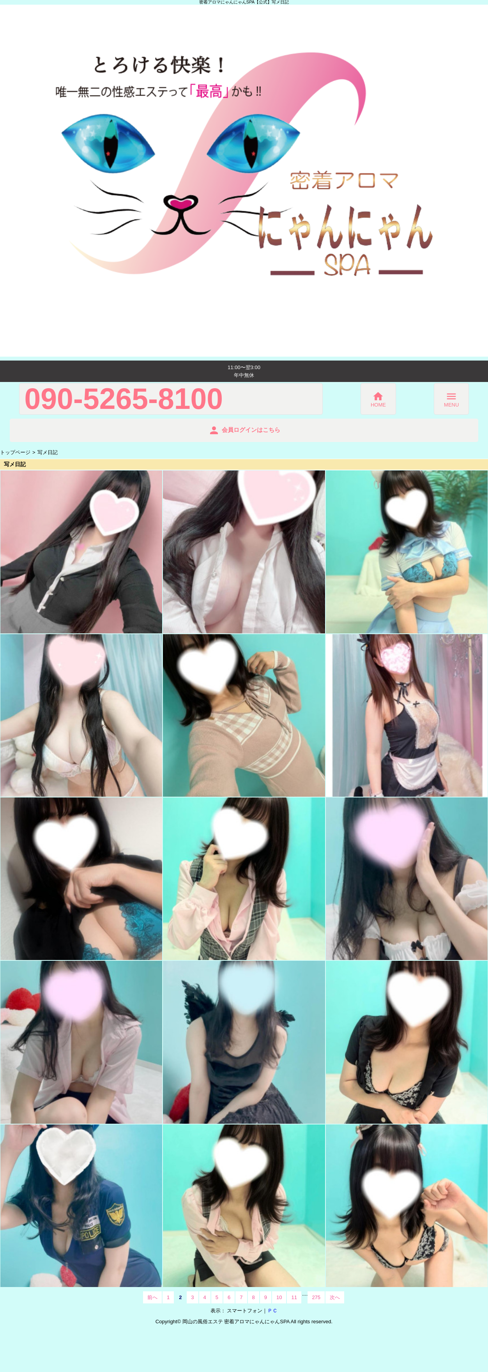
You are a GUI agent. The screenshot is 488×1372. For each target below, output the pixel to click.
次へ (335, 1297)
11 (294, 1297)
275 (316, 1297)
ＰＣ (272, 1311)
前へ (152, 1297)
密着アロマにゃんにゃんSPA (256, 1321)
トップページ (15, 452)
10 (279, 1297)
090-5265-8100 (124, 399)
